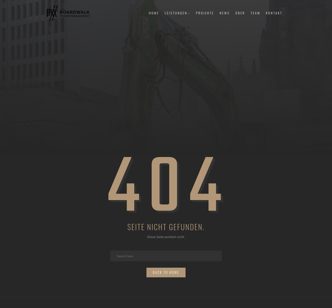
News (225, 13)
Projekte (205, 13)
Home (154, 13)
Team (255, 13)
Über (240, 13)
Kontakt (274, 13)
